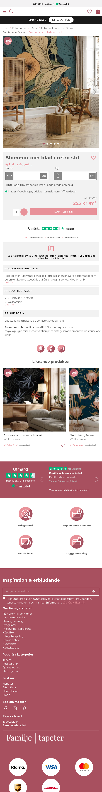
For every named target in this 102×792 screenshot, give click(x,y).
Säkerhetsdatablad (14, 725)
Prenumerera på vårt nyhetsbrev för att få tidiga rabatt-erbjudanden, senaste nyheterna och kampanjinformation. (49, 600)
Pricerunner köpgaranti (17, 628)
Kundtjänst (9, 643)
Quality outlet (11, 667)
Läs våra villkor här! (73, 602)
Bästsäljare (9, 687)
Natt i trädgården (82, 435)
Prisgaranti (9, 625)
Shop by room (11, 671)
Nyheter (8, 683)
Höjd (57, 168)
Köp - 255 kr (63, 211)
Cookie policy (11, 640)
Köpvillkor (9, 632)
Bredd (9, 168)
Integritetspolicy (13, 636)
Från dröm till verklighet (17, 613)
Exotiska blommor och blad (23, 435)
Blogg (6, 695)
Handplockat (11, 691)
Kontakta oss (11, 647)
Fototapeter (10, 663)
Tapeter (7, 660)
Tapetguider (10, 721)
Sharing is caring (13, 621)
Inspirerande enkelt (15, 617)
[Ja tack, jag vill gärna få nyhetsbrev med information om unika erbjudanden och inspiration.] (51, 592)
